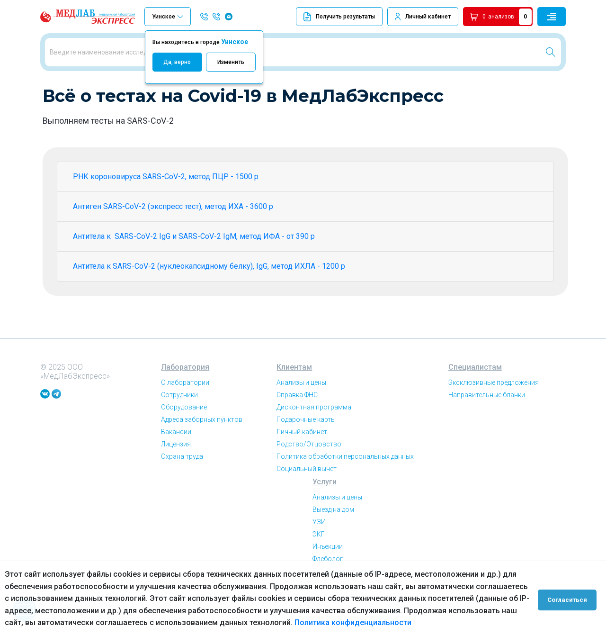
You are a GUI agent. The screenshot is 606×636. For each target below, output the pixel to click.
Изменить (230, 62)
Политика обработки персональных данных (345, 489)
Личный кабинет (428, 16)
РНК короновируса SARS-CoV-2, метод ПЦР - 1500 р (165, 209)
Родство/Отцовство (308, 477)
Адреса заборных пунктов (201, 452)
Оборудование (184, 440)
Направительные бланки (486, 427)
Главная (54, 90)
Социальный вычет (306, 501)
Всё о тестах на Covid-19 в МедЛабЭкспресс (135, 90)
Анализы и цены (301, 415)
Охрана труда (182, 489)
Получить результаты (339, 16)
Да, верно (177, 62)
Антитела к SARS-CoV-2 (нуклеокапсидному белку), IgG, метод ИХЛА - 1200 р (209, 298)
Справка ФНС (297, 427)
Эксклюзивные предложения (493, 415)
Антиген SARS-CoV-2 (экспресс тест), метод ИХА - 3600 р (173, 239)
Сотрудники (179, 427)
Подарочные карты (306, 452)
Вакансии (176, 464)
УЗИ (319, 554)
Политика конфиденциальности (352, 622)
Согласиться (569, 598)
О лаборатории (185, 415)
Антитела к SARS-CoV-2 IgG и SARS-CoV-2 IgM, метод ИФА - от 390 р (194, 268)
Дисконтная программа (313, 440)
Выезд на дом (333, 542)
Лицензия (176, 477)
